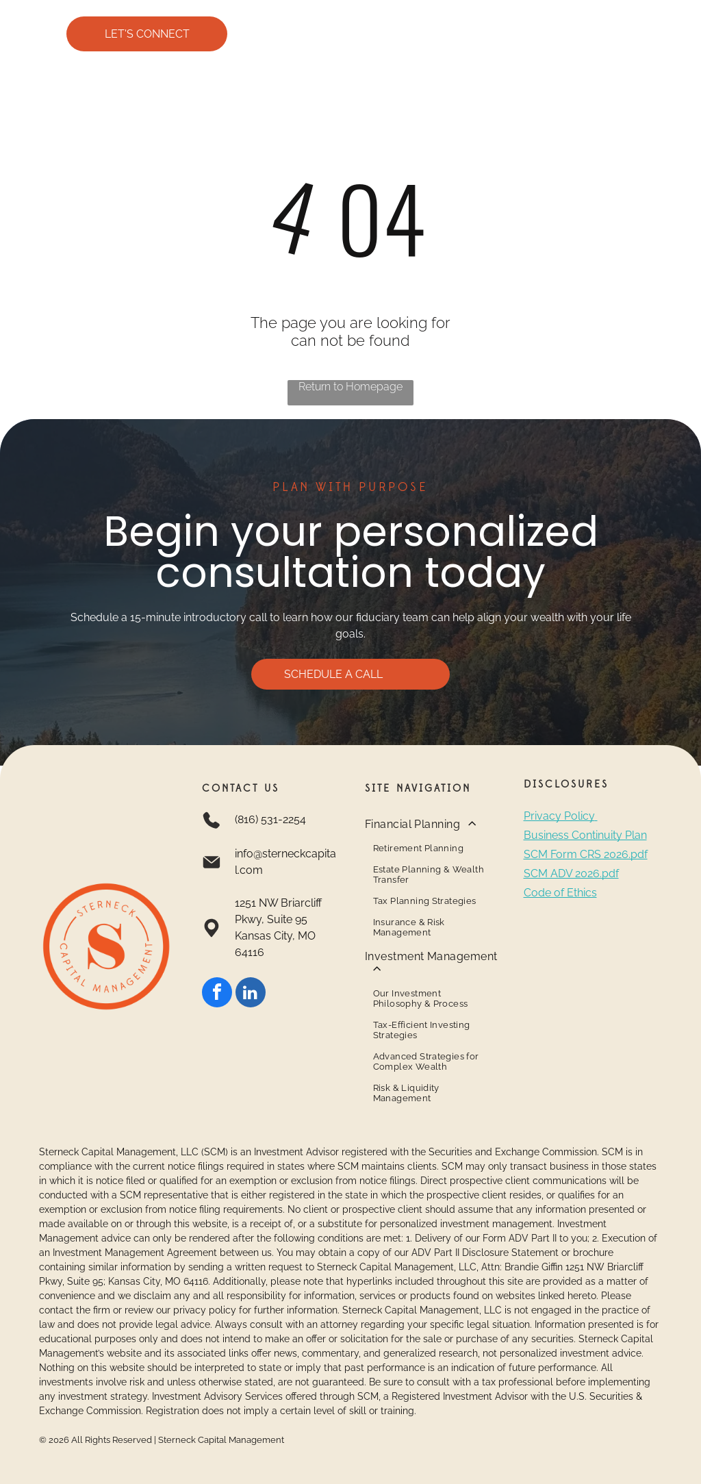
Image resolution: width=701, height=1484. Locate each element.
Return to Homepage (350, 386)
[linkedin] (250, 994)
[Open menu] (665, 34)
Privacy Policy (559, 815)
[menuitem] (432, 877)
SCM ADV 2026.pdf (571, 873)
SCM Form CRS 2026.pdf (586, 854)
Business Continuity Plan (585, 835)
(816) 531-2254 (270, 819)
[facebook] (217, 994)
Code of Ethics (560, 892)
